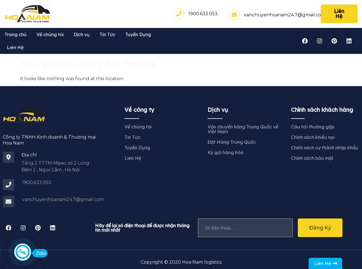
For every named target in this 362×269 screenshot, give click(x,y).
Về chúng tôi (50, 34)
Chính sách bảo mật (312, 158)
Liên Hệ (15, 47)
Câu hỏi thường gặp (312, 127)
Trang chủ (16, 34)
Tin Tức (107, 34)
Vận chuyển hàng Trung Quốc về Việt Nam (243, 129)
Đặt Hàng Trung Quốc (232, 142)
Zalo (39, 253)
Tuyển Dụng (138, 34)
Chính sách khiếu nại (313, 137)
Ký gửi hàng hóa (226, 152)
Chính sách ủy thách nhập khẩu (324, 147)
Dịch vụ (82, 34)
